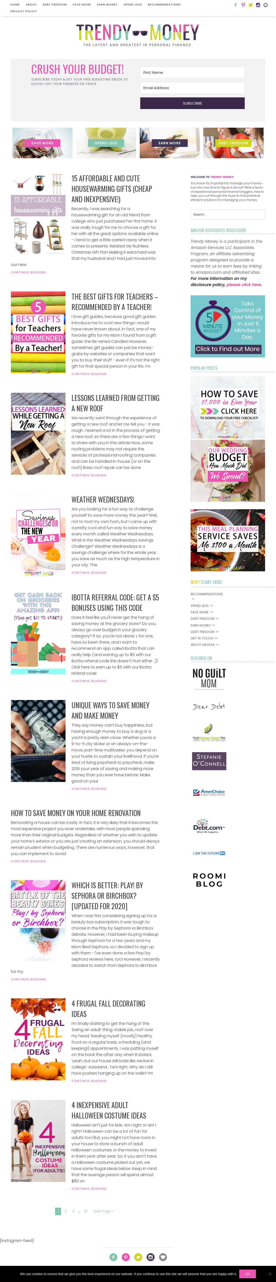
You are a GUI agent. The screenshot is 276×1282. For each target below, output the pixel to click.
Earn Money (107, 4)
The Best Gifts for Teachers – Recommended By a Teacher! (114, 301)
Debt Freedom (55, 4)
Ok (247, 1274)
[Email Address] (192, 88)
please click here (244, 285)
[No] (269, 1274)
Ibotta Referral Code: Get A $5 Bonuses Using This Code (115, 602)
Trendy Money (138, 35)
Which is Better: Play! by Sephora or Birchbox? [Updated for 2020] (107, 895)
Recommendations (164, 4)
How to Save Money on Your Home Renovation (76, 813)
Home (15, 4)
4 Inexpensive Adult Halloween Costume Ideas (108, 1110)
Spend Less (133, 4)
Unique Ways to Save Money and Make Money (110, 710)
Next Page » (103, 1211)
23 (86, 1211)
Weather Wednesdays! (102, 499)
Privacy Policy (23, 11)
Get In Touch (202, 638)
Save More (82, 4)
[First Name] (192, 72)
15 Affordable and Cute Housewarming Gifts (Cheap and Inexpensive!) (111, 188)
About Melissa (203, 644)
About (31, 4)
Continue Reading (28, 272)
